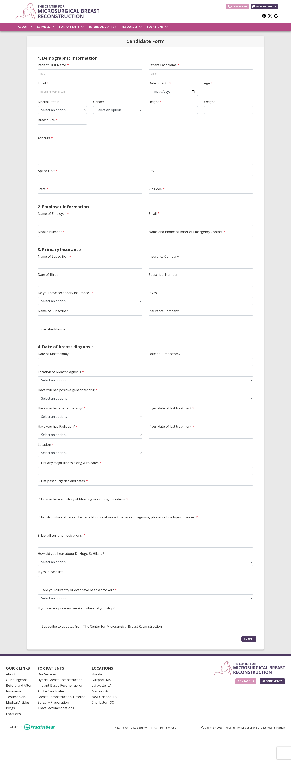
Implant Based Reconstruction (60, 685)
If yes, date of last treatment (170, 408)
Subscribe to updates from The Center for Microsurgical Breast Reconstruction (102, 626)
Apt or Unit (46, 171)
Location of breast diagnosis (59, 372)
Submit (249, 638)
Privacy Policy (120, 727)
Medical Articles (18, 702)
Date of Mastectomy (53, 354)
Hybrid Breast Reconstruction (60, 680)
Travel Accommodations (56, 708)
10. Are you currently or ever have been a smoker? (76, 590)
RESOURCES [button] (131, 27)
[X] (270, 16)
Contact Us (237, 6)
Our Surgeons (16, 680)
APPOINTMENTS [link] (264, 6)
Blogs (10, 708)
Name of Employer (52, 213)
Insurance (13, 691)
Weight (209, 102)
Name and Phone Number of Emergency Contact (185, 232)
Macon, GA (100, 691)
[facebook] (264, 16)
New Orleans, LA (104, 697)
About (10, 674)
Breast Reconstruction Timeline (61, 697)
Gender (98, 102)
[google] (276, 16)
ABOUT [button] (25, 27)
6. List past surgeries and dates (61, 481)
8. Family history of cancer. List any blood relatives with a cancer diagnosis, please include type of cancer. (116, 517)
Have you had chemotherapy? (60, 408)
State (42, 189)
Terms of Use (168, 727)
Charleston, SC (103, 702)
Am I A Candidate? (51, 691)
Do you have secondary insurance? (64, 293)
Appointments (272, 681)
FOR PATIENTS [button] (71, 27)
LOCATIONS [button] (157, 27)
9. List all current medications (60, 535)
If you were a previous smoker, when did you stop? (76, 608)
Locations (13, 714)
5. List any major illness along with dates (68, 463)
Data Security (139, 727)
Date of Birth (158, 83)
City (151, 171)
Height (154, 102)
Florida (97, 674)
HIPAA (153, 727)
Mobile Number (50, 232)
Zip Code (155, 189)
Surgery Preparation (53, 702)
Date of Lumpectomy (164, 354)
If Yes (153, 293)
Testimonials (16, 697)
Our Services (47, 674)
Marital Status (48, 102)
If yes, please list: (50, 572)
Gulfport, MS (101, 680)
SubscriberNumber (163, 274)
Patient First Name (52, 65)
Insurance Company (164, 256)
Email (42, 83)
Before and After (19, 685)
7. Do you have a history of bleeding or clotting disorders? (81, 499)
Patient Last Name (163, 65)
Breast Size (46, 120)
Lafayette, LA (101, 685)
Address (44, 138)
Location (44, 444)
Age (207, 83)
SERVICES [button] (45, 27)
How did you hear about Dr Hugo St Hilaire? (71, 553)
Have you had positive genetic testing (66, 390)
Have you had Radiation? (56, 426)
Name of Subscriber (53, 256)
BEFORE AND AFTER (102, 27)
